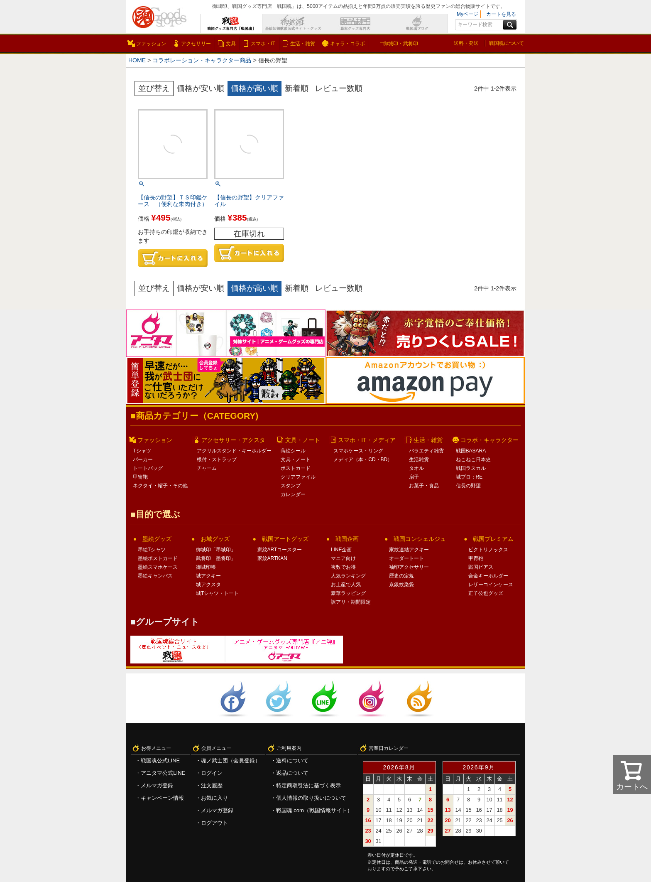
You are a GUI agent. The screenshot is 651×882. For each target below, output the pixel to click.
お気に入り (214, 798)
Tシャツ (142, 451)
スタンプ (291, 486)
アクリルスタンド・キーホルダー (234, 451)
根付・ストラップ (217, 459)
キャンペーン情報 (162, 798)
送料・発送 (466, 43)
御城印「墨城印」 (216, 550)
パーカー (143, 459)
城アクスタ (208, 584)
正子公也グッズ (485, 593)
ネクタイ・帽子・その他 (160, 486)
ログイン (212, 773)
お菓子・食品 (424, 486)
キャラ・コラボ (347, 44)
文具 (231, 44)
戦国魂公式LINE (160, 760)
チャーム (207, 468)
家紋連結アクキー (409, 550)
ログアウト (214, 823)
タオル (416, 468)
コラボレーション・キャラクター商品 (202, 60)
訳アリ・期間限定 (351, 602)
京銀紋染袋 (401, 584)
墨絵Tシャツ (152, 550)
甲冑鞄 (140, 477)
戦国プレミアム (493, 539)
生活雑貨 (419, 459)
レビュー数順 (338, 88)
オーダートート (406, 558)
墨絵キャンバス (155, 576)
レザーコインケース (490, 584)
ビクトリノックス (488, 550)
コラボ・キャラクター (489, 440)
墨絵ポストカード (158, 558)
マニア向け (343, 558)
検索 (510, 25)
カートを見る (501, 14)
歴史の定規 (401, 576)
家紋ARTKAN (272, 558)
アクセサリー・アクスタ (233, 440)
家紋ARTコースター (279, 550)
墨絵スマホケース (158, 567)
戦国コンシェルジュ (420, 539)
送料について (292, 760)
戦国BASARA (471, 451)
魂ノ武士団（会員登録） (230, 760)
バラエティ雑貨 (426, 451)
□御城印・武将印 (399, 44)
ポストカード (296, 468)
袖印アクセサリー (409, 567)
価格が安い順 (200, 88)
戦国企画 (347, 539)
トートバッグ (148, 468)
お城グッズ (215, 539)
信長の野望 (468, 486)
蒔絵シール (293, 451)
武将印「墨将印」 (216, 558)
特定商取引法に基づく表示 (308, 785)
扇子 (414, 477)
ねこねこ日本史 (473, 459)
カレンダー (293, 494)
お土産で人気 (346, 584)
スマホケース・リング (358, 451)
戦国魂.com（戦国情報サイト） (314, 810)
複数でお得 (343, 567)
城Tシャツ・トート (217, 593)
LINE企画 (341, 550)
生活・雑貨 (302, 44)
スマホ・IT (263, 44)
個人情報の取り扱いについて (311, 798)
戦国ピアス (480, 567)
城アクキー (208, 576)
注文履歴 (212, 785)
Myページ (467, 14)
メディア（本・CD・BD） (362, 459)
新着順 (296, 88)
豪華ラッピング (348, 593)
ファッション (151, 44)
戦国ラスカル (471, 468)
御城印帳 (206, 567)
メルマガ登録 (157, 785)
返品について (292, 773)
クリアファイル (298, 477)
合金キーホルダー (488, 576)
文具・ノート (302, 440)
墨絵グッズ (156, 539)
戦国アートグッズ (285, 539)
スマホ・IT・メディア (366, 440)
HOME (137, 60)
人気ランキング (348, 576)
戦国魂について (506, 43)
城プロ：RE (469, 477)
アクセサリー (196, 44)
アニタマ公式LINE (163, 773)
